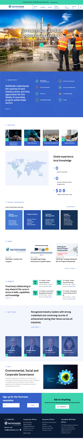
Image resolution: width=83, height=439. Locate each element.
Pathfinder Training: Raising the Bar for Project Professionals (66, 261)
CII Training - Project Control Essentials (44, 282)
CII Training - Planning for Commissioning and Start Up (70, 294)
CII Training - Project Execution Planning (68, 282)
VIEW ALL (8, 110)
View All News (70, 269)
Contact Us (72, 7)
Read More (49, 287)
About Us (27, 7)
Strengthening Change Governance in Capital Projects (41, 261)
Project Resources (53, 7)
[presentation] (25, 407)
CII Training (63, 7)
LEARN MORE (36, 328)
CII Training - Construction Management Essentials (46, 293)
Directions (27, 434)
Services (43, 7)
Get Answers (61, 408)
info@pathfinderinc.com (28, 427)
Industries (35, 7)
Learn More (54, 2)
